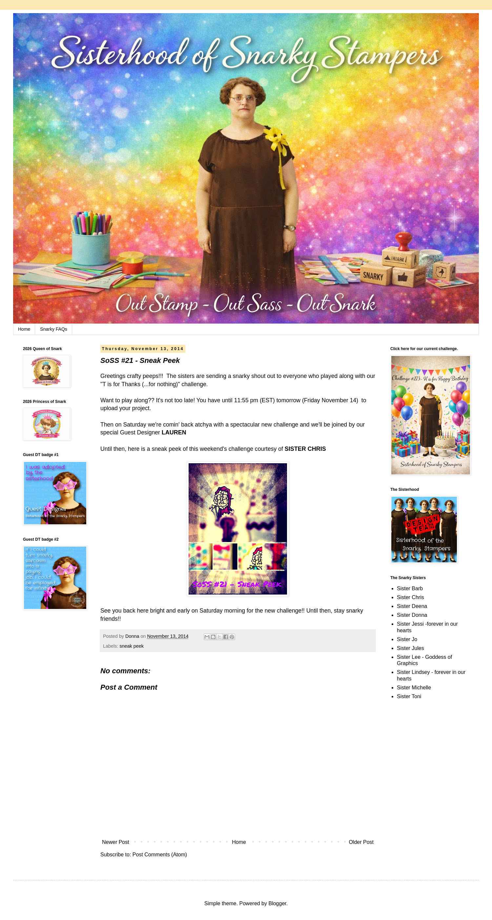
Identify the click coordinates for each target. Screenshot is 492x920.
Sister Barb (410, 588)
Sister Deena (412, 606)
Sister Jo (407, 639)
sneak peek (131, 646)
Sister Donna (412, 615)
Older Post (361, 842)
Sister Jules (410, 648)
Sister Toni (409, 696)
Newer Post (115, 842)
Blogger (277, 903)
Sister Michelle (414, 687)
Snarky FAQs (53, 329)
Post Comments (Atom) (160, 854)
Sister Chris (410, 597)
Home (24, 329)
